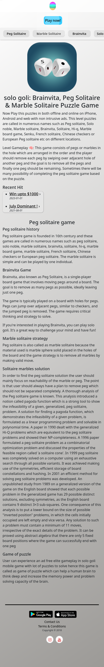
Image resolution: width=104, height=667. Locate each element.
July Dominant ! (23, 206)
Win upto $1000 (23, 193)
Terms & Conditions (52, 626)
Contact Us (52, 622)
